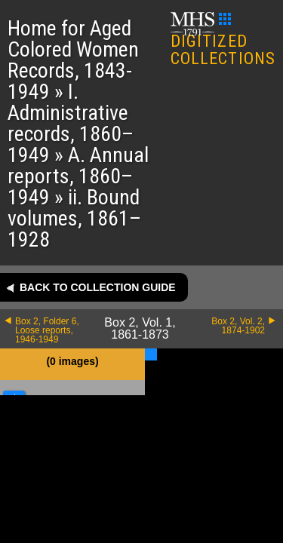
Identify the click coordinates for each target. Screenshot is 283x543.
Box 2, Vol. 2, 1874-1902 (238, 326)
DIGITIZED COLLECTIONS (223, 40)
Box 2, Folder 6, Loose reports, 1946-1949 (47, 330)
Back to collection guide (98, 287)
